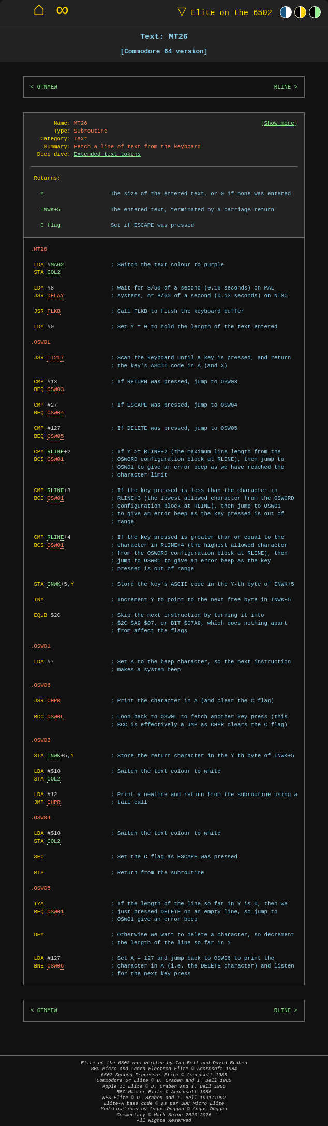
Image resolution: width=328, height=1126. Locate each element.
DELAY (55, 295)
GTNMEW (47, 87)
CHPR (54, 700)
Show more (279, 123)
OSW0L (55, 716)
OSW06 (55, 966)
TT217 (55, 358)
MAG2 (57, 264)
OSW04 (55, 412)
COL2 (54, 272)
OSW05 (55, 436)
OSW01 (55, 459)
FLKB (54, 311)
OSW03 (55, 389)
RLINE (282, 87)
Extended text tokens (107, 154)
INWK (54, 584)
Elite (222, 12)
